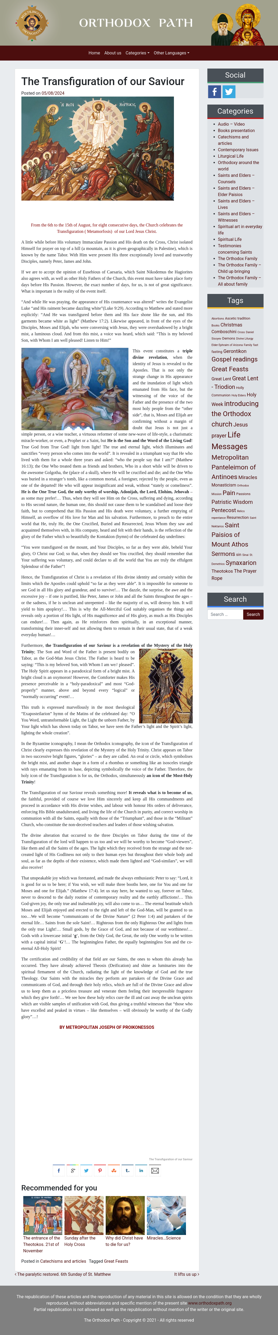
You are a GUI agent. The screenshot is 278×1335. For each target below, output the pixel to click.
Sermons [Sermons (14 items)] (223, 553)
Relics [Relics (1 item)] (241, 511)
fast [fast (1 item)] (255, 345)
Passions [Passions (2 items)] (243, 494)
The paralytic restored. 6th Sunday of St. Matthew (63, 1274)
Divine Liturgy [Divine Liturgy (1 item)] (244, 338)
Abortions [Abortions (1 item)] (218, 318)
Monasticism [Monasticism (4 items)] (224, 485)
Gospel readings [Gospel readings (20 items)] (235, 359)
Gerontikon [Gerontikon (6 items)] (235, 351)
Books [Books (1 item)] (216, 325)
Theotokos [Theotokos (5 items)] (222, 571)
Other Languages (170, 52)
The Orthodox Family (237, 258)
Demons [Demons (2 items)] (228, 338)
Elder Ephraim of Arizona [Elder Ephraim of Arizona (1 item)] (227, 345)
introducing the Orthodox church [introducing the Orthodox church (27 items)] (235, 414)
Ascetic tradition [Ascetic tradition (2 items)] (237, 318)
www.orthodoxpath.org (210, 1303)
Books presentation (236, 130)
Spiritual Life (230, 239)
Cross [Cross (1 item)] (241, 332)
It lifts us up (186, 1274)
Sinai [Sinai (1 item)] (245, 555)
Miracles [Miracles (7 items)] (247, 477)
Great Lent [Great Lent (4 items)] (221, 378)
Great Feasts (116, 1261)
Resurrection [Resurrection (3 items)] (238, 517)
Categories (136, 52)
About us (112, 52)
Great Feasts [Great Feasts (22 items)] (230, 369)
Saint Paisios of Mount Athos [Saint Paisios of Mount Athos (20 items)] (230, 534)
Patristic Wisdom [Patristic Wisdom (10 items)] (232, 502)
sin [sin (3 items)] (238, 554)
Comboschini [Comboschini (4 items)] (224, 331)
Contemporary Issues (238, 149)
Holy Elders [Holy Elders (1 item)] (238, 395)
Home (94, 52)
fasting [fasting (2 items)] (217, 352)
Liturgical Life (231, 156)
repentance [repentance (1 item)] (219, 518)
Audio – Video (231, 124)
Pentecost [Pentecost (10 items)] (224, 510)
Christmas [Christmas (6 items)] (231, 325)
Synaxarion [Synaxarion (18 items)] (241, 563)
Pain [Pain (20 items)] (229, 493)
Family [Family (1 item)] (248, 345)
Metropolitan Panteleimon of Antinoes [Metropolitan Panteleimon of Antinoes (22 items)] (234, 467)
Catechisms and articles (63, 1261)
